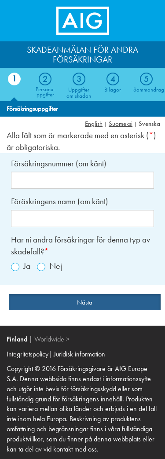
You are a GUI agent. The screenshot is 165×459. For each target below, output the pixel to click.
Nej (49, 266)
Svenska (149, 123)
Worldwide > (52, 339)
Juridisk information (79, 354)
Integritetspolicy (27, 354)
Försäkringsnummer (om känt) (58, 163)
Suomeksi (120, 123)
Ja (21, 266)
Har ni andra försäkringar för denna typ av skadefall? (80, 245)
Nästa (84, 302)
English (94, 123)
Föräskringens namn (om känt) (59, 201)
